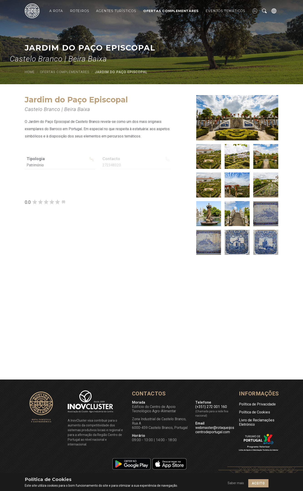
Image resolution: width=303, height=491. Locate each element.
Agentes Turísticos (116, 11)
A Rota (56, 11)
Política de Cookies (254, 412)
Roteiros (79, 11)
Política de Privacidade (257, 404)
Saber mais (236, 483)
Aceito (258, 483)
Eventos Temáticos (225, 11)
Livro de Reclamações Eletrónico (256, 422)
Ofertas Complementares (171, 11)
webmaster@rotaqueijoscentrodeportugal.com (214, 429)
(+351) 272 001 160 (211, 407)
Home (30, 74)
